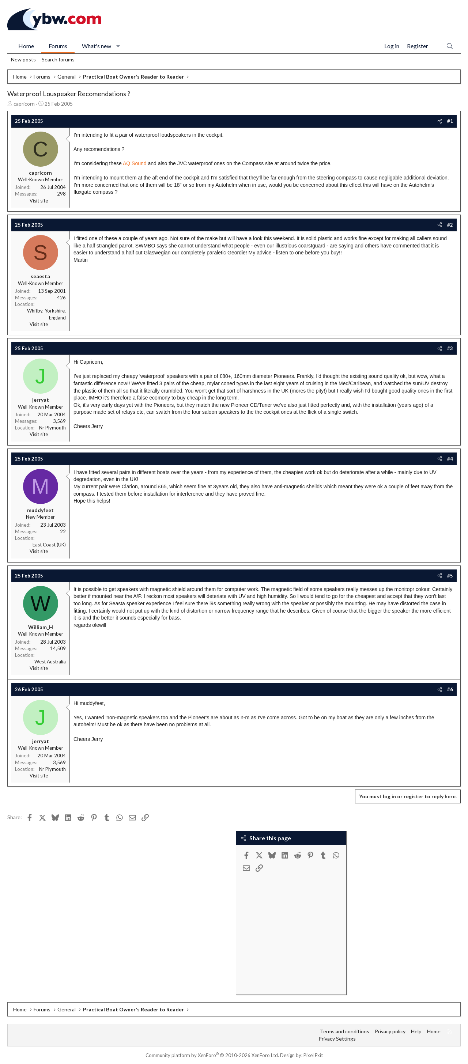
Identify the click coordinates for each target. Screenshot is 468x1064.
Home (26, 45)
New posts (23, 59)
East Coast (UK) (49, 545)
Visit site (39, 201)
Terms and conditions (344, 1031)
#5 (450, 576)
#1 (450, 121)
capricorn (24, 104)
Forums (58, 45)
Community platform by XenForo (212, 1055)
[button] (118, 46)
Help (416, 1031)
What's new (96, 45)
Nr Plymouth (52, 428)
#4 (450, 459)
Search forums (58, 59)
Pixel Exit (313, 1055)
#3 (450, 348)
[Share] (440, 121)
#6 (450, 689)
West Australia (50, 661)
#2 (450, 225)
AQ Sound (135, 163)
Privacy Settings (337, 1038)
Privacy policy (390, 1031)
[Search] (449, 46)
